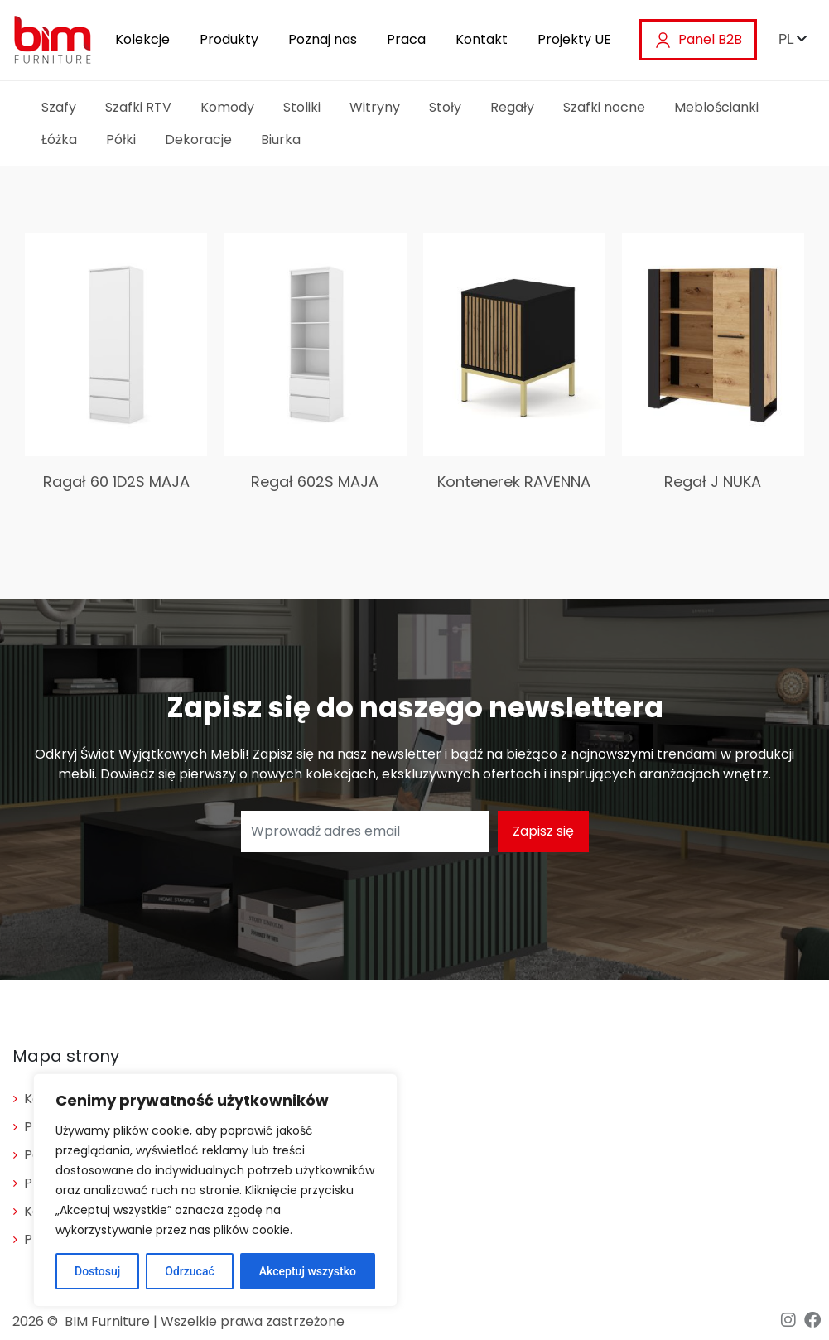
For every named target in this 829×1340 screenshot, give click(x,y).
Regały (512, 107)
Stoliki (302, 107)
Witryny (374, 107)
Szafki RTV (138, 107)
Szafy (58, 107)
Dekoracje (198, 139)
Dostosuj (97, 1271)
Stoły (445, 107)
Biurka (281, 139)
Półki (121, 139)
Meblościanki (716, 107)
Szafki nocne (604, 107)
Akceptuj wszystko (307, 1271)
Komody (227, 107)
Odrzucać (189, 1271)
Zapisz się (543, 831)
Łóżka (59, 139)
